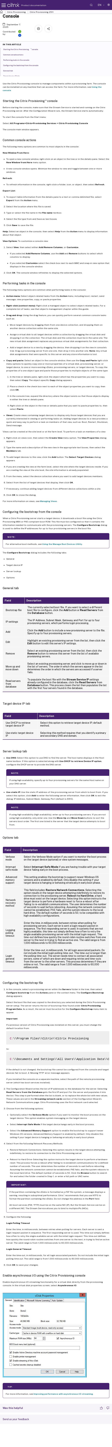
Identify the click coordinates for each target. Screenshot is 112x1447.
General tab (10, 70)
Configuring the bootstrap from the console (22, 65)
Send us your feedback (16, 1419)
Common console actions (15, 54)
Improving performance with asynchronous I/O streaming (63, 1394)
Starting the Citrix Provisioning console (22, 49)
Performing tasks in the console (18, 60)
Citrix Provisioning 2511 (42, 12)
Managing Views (48, 501)
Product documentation (29, 5)
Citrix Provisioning (16, 12)
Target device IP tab (13, 76)
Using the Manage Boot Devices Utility (62, 544)
